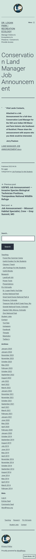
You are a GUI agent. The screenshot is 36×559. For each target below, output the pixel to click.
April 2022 (5, 384)
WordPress (21, 551)
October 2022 (6, 371)
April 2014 (5, 482)
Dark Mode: (29, 556)
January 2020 (6, 433)
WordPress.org (7, 508)
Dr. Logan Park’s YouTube (12, 291)
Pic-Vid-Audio (6, 287)
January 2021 (6, 417)
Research (5, 274)
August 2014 (6, 472)
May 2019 (5, 453)
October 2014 (6, 466)
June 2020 (5, 420)
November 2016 (7, 459)
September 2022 (7, 375)
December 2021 (7, 394)
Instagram (6, 326)
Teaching (4, 255)
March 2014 (6, 485)
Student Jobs (6, 316)
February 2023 (6, 368)
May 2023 (5, 365)
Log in (3, 498)
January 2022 (6, 391)
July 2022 (5, 381)
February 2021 (6, 414)
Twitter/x (6, 339)
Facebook (6, 330)
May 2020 (5, 423)
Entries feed (6, 501)
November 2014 (7, 462)
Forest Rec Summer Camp (13, 258)
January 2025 (6, 349)
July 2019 (5, 446)
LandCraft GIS (8, 278)
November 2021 (7, 397)
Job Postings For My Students (22, 172)
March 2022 (6, 388)
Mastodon (6, 336)
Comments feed (7, 504)
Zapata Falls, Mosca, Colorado (14, 310)
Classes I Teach (9, 264)
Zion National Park (10, 313)
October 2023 (6, 362)
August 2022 (6, 378)
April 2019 (5, 456)
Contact (4, 320)
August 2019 (6, 443)
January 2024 (6, 352)
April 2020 (5, 427)
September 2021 (7, 404)
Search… (4, 233)
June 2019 (5, 450)
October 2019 (6, 436)
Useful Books (8, 271)
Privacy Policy (6, 546)
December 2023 (7, 355)
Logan (6, 169)
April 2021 (5, 407)
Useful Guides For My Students (14, 261)
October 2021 (6, 401)
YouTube (6, 323)
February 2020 (6, 430)
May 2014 (5, 479)
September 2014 (7, 469)
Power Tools (7, 281)
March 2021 (6, 410)
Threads (6, 333)
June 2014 (5, 475)
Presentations (8, 284)
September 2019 (7, 440)
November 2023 (7, 358)
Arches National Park (11, 294)
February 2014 (6, 488)
